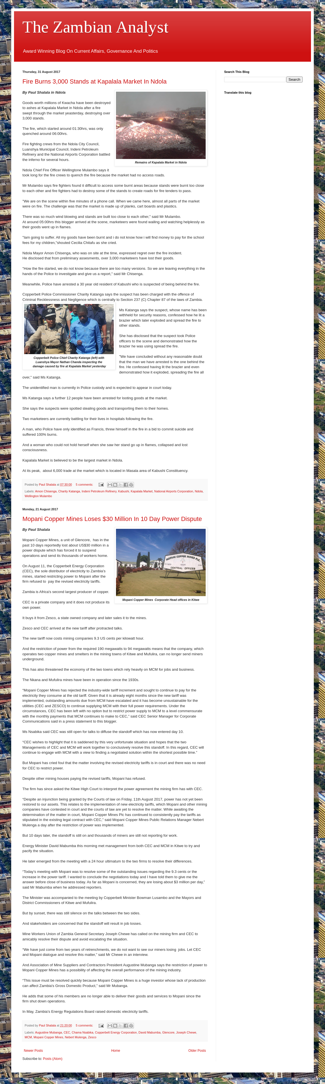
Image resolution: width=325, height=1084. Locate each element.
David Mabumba (149, 1032)
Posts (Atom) (52, 1059)
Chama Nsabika (82, 1032)
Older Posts (197, 1051)
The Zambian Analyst (95, 27)
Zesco (92, 1037)
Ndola (199, 491)
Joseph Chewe (186, 1032)
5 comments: (85, 484)
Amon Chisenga (46, 491)
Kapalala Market (142, 491)
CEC (67, 1032)
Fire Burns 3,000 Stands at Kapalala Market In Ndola (94, 81)
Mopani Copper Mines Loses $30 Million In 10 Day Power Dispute (112, 518)
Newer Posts (33, 1051)
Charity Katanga (69, 491)
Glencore (168, 1032)
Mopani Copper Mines (48, 1037)
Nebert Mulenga (75, 1037)
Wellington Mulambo (38, 496)
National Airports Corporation (173, 491)
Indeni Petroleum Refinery (99, 491)
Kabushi (123, 491)
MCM (28, 1037)
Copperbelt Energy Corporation (116, 1032)
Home (115, 1051)
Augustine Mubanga (48, 1032)
